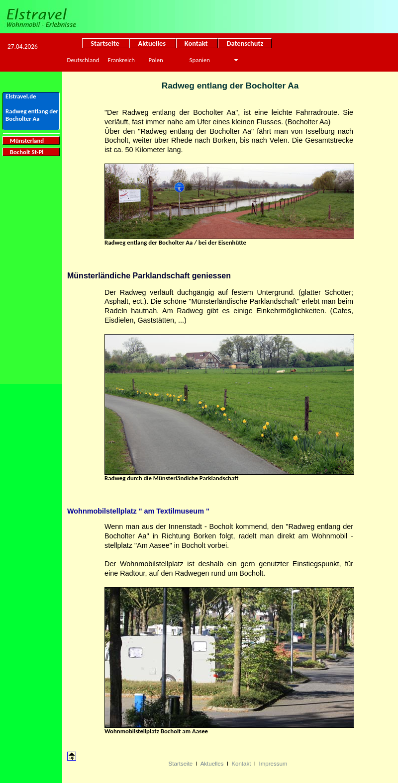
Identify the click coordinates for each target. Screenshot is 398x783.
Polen (156, 60)
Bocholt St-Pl (24, 152)
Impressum (273, 764)
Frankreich (121, 60)
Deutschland (83, 60)
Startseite (106, 43)
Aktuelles (152, 43)
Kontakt (197, 43)
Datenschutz (244, 43)
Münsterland (24, 140)
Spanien (200, 60)
